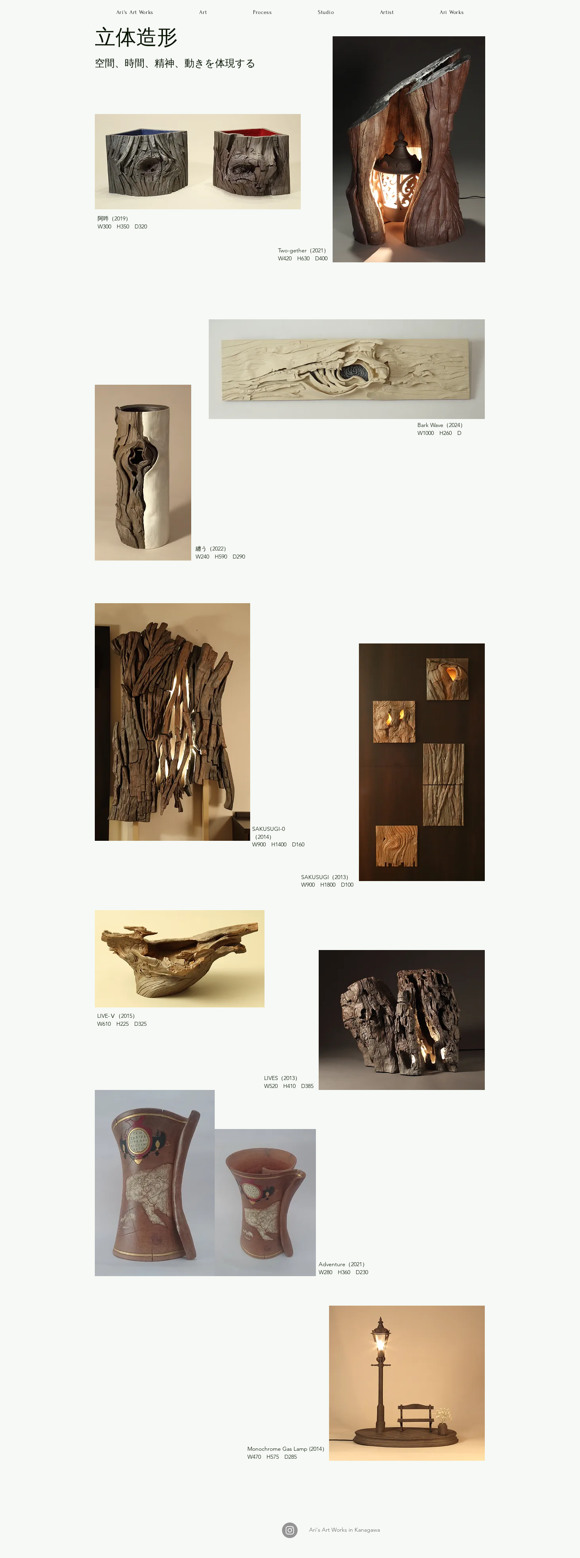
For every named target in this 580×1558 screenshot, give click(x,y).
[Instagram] (290, 1530)
